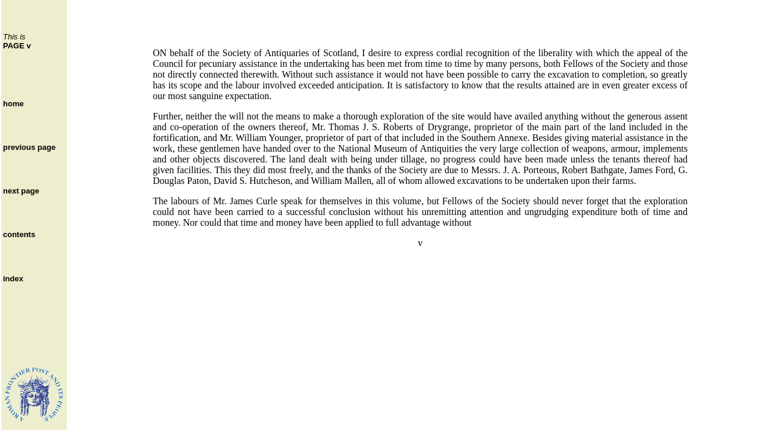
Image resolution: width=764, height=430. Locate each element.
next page (21, 190)
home (13, 103)
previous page (29, 147)
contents (19, 234)
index (13, 278)
